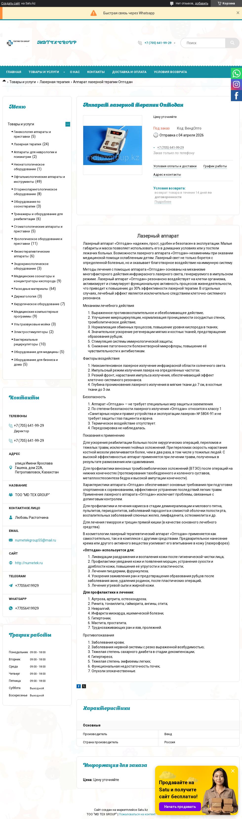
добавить (201, 3)
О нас (75, 72)
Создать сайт (10, 3)
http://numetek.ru (29, 563)
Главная (13, 72)
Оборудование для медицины (36, 352)
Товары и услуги (44, 72)
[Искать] (232, 43)
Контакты (96, 72)
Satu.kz (143, 810)
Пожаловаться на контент (137, 814)
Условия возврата (170, 72)
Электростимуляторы (31, 332)
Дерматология (25, 296)
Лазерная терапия (55, 82)
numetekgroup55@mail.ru (35, 540)
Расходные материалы (31, 289)
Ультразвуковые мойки (32, 324)
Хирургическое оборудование (36, 304)
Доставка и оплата (129, 72)
